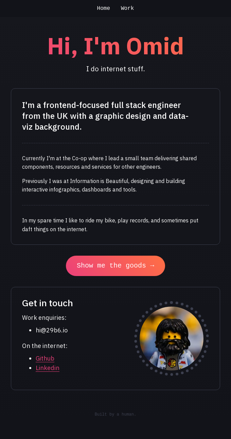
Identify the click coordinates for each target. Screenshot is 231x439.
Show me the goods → (115, 266)
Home (103, 8)
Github (45, 358)
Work (127, 8)
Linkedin (47, 368)
